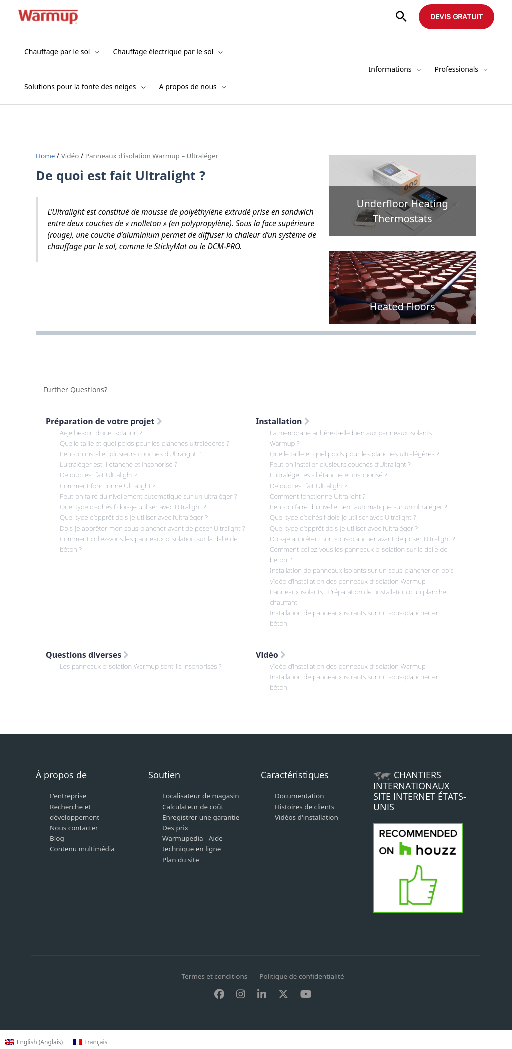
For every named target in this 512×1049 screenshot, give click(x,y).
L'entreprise (69, 814)
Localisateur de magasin (202, 814)
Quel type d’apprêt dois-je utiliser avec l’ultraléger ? (137, 516)
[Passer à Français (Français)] (90, 1042)
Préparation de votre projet (104, 421)
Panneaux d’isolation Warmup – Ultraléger (156, 155)
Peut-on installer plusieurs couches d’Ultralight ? (133, 453)
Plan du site (181, 877)
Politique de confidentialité (304, 994)
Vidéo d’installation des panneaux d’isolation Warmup (351, 600)
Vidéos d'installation (308, 835)
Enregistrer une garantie (202, 835)
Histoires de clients (306, 825)
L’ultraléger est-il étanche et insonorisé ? (121, 464)
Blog (57, 856)
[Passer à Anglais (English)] (34, 1042)
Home (47, 155)
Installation (283, 421)
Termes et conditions (213, 994)
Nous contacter (75, 846)
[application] (94, 51)
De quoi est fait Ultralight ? (100, 474)
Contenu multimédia (84, 867)
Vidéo (71, 155)
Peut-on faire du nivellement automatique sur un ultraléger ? (152, 495)
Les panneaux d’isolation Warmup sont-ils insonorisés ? (144, 685)
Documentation (300, 814)
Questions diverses (87, 673)
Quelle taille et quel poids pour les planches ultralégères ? (148, 443)
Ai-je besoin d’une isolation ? (103, 432)
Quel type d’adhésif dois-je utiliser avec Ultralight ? (136, 506)
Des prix (176, 846)
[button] (401, 17)
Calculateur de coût (194, 825)
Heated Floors (403, 306)
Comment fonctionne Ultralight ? (110, 485)
